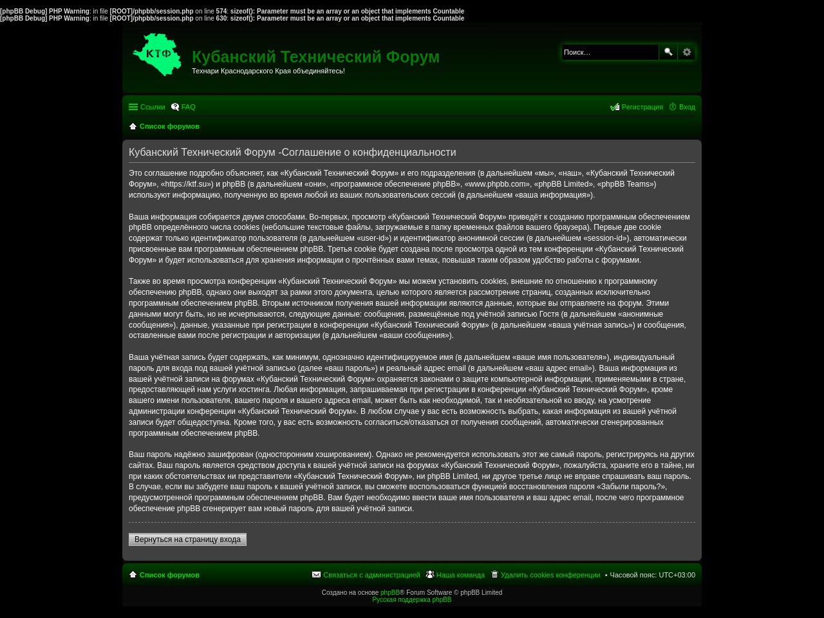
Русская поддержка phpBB (411, 599)
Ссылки (152, 107)
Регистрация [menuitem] (642, 107)
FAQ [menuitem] (189, 107)
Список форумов (170, 575)
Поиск (668, 52)
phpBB (390, 592)
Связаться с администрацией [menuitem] (371, 575)
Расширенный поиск (686, 52)
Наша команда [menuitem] (460, 575)
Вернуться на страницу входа (188, 539)
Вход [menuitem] (687, 107)
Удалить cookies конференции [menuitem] (551, 575)
